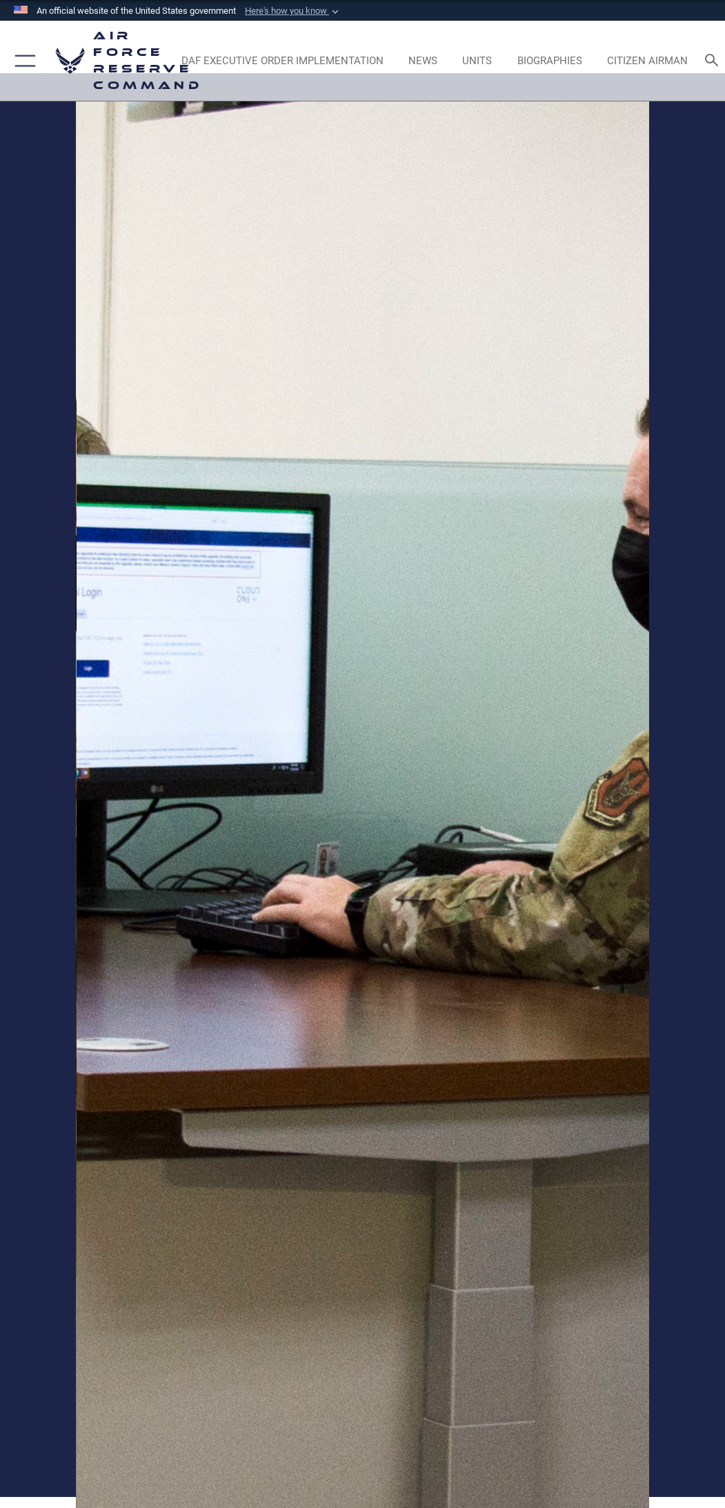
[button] (293, 11)
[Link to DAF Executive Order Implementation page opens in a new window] (282, 60)
